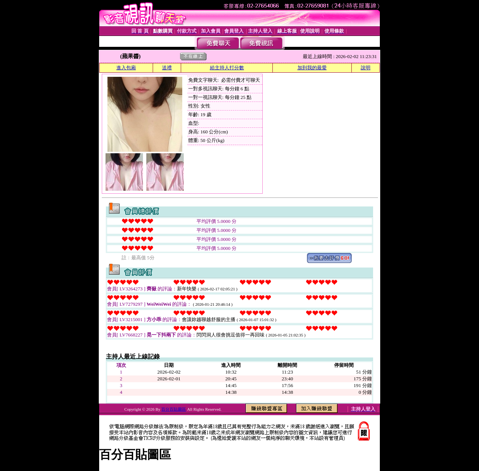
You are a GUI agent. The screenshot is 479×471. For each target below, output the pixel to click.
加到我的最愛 (312, 67)
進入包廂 (126, 67)
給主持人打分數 (227, 67)
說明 (365, 67)
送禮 (167, 67)
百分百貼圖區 (173, 409)
